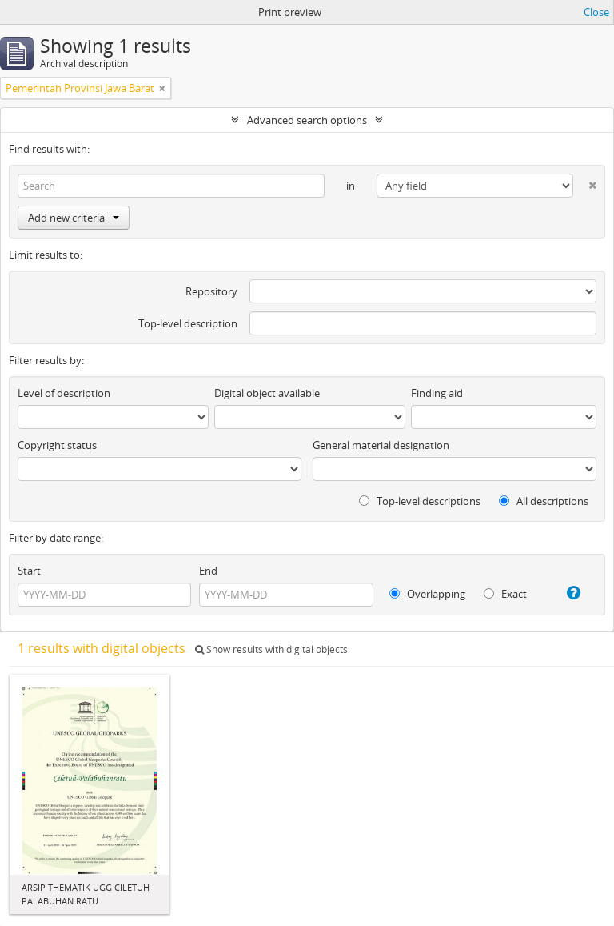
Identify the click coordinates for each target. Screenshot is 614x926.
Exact (505, 594)
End (208, 570)
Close (596, 12)
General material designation (381, 445)
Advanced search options (307, 120)
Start (29, 570)
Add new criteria (73, 217)
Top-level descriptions (419, 501)
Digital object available (267, 393)
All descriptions (543, 501)
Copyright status (57, 445)
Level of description (64, 393)
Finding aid (437, 393)
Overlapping (427, 594)
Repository (211, 291)
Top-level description (187, 323)
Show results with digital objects (271, 649)
